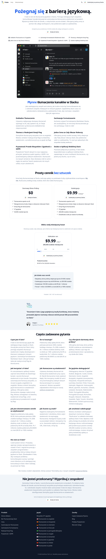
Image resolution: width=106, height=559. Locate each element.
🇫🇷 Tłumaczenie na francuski (45, 528)
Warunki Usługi (76, 525)
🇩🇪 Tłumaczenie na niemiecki (46, 525)
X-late (7, 2)
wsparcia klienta (81, 471)
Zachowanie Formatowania (9, 528)
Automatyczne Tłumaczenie (9, 525)
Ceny (11, 2)
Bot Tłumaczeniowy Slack (9, 519)
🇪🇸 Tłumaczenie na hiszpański (46, 522)
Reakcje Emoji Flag (7, 531)
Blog (73, 519)
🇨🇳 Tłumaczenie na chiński (45, 543)
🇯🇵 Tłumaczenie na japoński (45, 540)
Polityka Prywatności (78, 522)
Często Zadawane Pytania (80, 516)
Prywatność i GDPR (7, 534)
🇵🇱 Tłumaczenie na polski (44, 546)
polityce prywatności (47, 390)
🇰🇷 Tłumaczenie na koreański (46, 537)
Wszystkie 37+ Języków (44, 516)
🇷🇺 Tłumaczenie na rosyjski (45, 534)
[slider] (41, 251)
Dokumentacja (19, 2)
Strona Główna (5, 516)
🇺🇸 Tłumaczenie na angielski (45, 519)
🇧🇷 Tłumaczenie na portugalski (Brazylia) (49, 531)
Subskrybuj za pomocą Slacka (94, 2)
